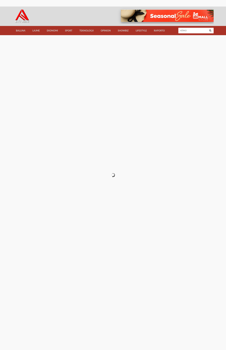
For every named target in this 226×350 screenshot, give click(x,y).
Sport (68, 30)
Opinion (106, 30)
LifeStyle (141, 30)
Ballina (20, 30)
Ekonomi (52, 30)
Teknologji (86, 30)
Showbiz (123, 30)
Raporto (159, 30)
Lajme (36, 30)
